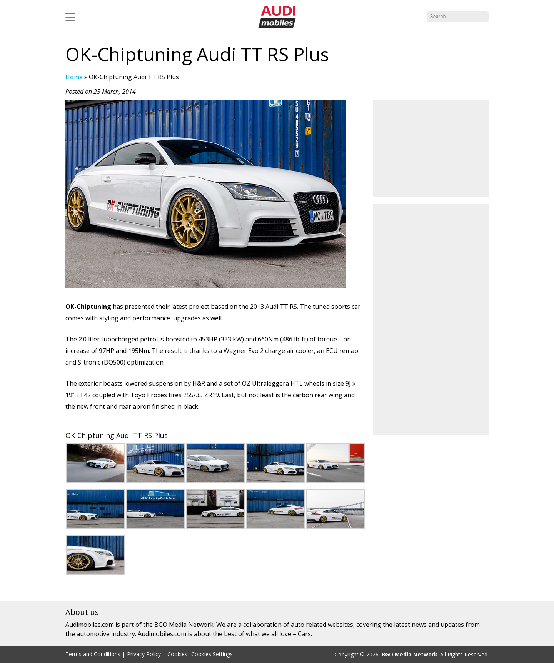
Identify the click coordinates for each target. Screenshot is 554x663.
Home (74, 77)
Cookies (177, 654)
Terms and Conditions (92, 654)
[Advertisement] (431, 148)
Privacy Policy (144, 654)
